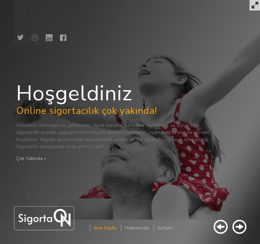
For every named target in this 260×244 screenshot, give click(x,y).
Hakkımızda (137, 228)
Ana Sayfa (104, 228)
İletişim (165, 228)
